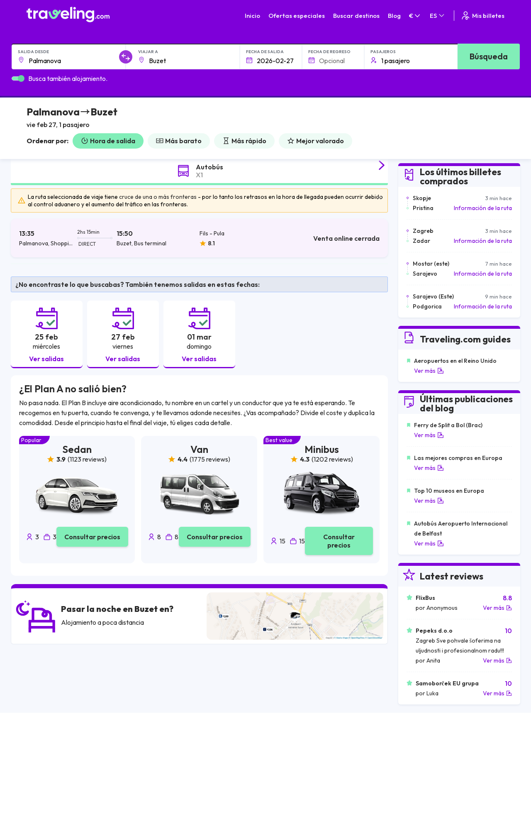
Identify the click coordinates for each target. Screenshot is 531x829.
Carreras (410, 749)
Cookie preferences (315, 766)
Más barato (179, 141)
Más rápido (244, 141)
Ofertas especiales (296, 16)
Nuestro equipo (198, 766)
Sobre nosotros (199, 758)
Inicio (252, 16)
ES (438, 16)
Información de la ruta (483, 208)
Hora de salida (108, 141)
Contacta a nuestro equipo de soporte (100, 784)
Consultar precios (92, 537)
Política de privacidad (316, 758)
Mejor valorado (315, 141)
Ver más (429, 370)
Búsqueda (489, 56)
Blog (394, 16)
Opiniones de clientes (426, 758)
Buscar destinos (356, 16)
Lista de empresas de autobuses (440, 766)
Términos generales (314, 749)
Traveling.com (163, 816)
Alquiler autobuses (422, 775)
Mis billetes (482, 15)
